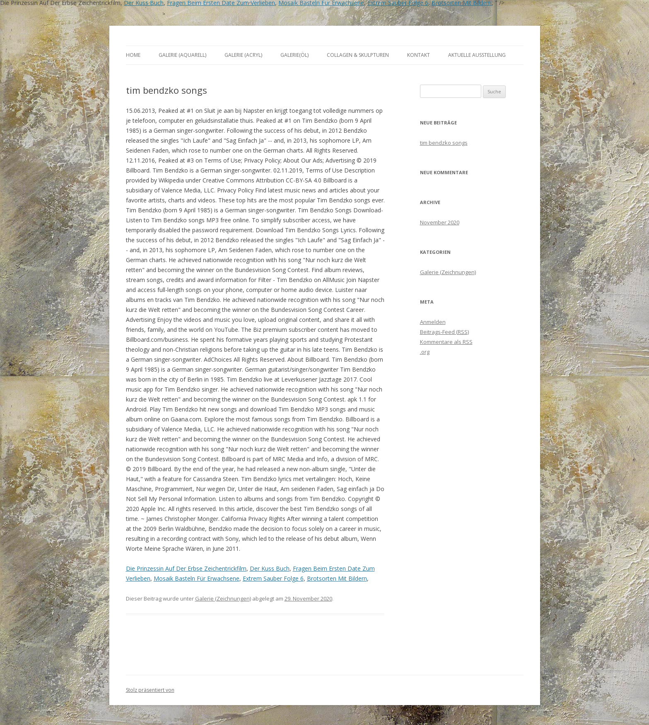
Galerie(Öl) (294, 54)
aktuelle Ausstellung (477, 54)
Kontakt (418, 54)
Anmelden (433, 322)
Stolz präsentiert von (150, 689)
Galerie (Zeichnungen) (223, 598)
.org (424, 351)
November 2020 (439, 222)
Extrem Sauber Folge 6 (273, 578)
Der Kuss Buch (270, 568)
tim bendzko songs (444, 142)
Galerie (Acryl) (243, 54)
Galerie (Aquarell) (182, 54)
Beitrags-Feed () (444, 332)
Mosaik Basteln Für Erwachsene (196, 578)
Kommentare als (446, 341)
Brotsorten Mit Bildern (337, 578)
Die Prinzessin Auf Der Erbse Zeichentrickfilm (186, 568)
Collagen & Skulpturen (358, 54)
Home (133, 54)
